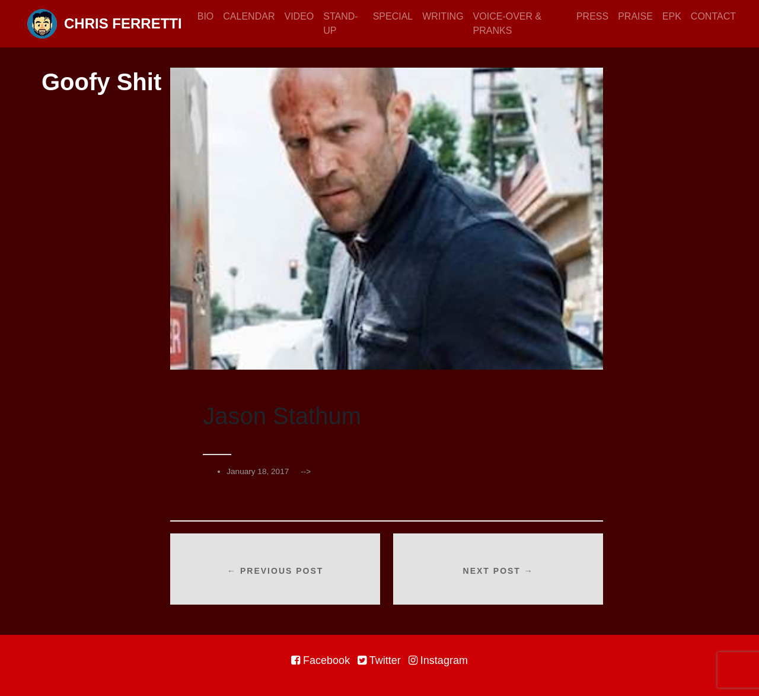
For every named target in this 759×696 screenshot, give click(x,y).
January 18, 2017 (258, 471)
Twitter (379, 660)
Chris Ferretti (104, 24)
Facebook (320, 660)
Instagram (438, 660)
